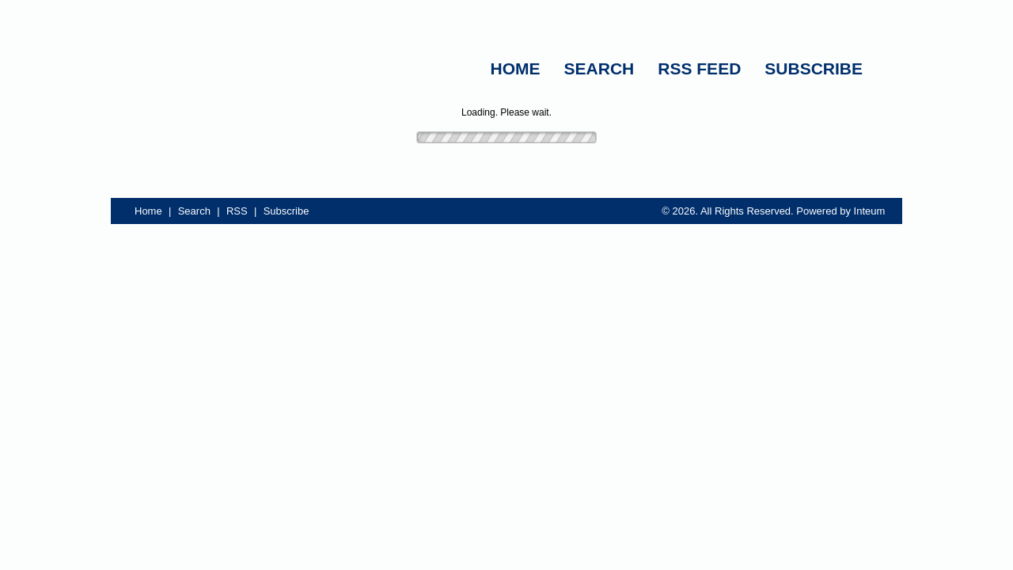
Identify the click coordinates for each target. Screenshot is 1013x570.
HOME (516, 68)
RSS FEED (699, 68)
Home (148, 211)
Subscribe (286, 211)
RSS (237, 211)
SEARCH (599, 68)
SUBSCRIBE (813, 68)
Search (194, 211)
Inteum (870, 211)
